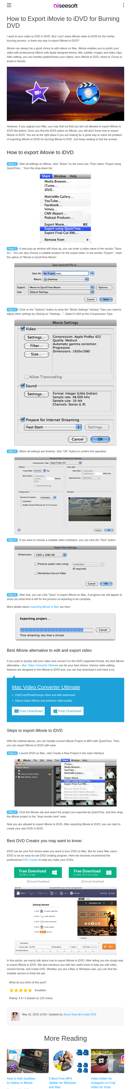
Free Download (30, 711)
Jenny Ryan (70, 1014)
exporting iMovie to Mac (44, 606)
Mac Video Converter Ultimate (40, 665)
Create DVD (89, 1014)
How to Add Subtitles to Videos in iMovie (21, 1081)
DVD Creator (30, 859)
